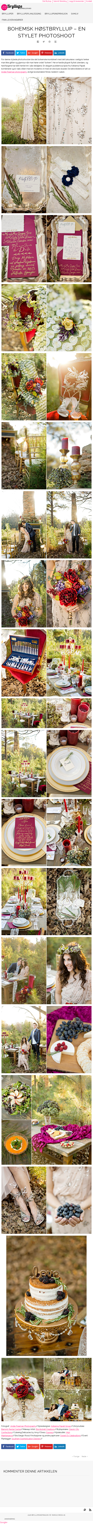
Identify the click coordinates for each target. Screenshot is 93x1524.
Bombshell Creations (45, 1429)
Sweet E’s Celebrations (70, 1435)
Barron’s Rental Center (11, 1429)
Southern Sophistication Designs (26, 1439)
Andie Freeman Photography (23, 1426)
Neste (85, 1456)
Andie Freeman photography (14, 72)
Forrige (75, 1456)
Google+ (4, 1522)
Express (49, 1432)
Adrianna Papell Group (61, 1426)
